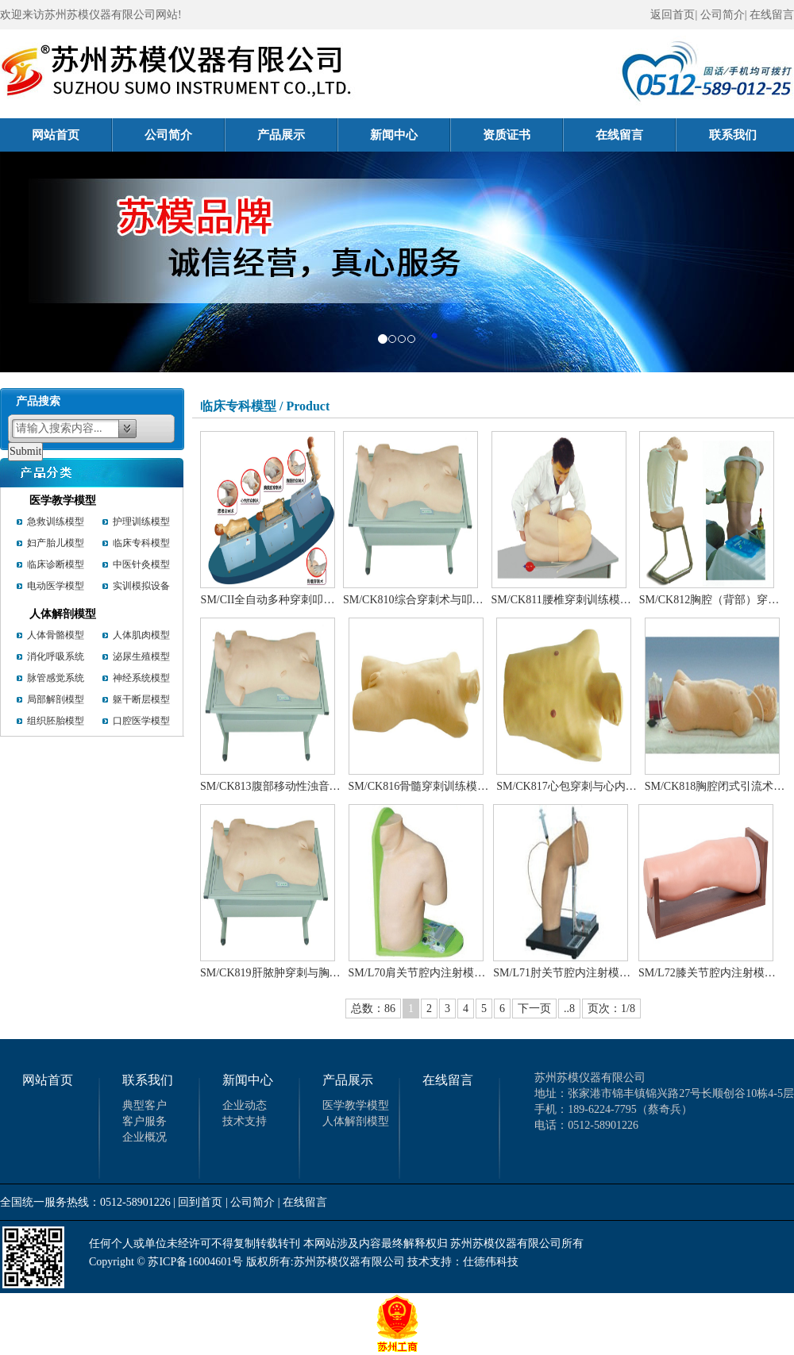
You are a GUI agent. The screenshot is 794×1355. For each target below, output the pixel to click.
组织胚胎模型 (55, 720)
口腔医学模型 (141, 720)
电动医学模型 (55, 585)
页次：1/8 (611, 1008)
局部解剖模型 (55, 699)
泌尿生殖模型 (141, 656)
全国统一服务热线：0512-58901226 (85, 1202)
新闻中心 (410, 135)
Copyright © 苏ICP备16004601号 (166, 1262)
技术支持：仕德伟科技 (462, 1262)
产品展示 (297, 135)
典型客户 (144, 1105)
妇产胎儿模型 (55, 543)
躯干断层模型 (141, 699)
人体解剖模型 (62, 614)
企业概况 (144, 1137)
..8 (569, 1008)
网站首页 (72, 135)
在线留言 (772, 15)
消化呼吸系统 (55, 656)
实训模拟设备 (141, 585)
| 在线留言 (302, 1202)
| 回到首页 (197, 1202)
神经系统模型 (141, 677)
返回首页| (673, 15)
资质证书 (523, 135)
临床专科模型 (141, 543)
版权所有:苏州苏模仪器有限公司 (325, 1262)
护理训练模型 (141, 521)
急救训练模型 (55, 521)
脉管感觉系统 (55, 677)
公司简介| (723, 15)
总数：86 (373, 1008)
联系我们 (733, 135)
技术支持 (244, 1121)
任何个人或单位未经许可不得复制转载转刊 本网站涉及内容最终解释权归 (268, 1243)
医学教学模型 (62, 500)
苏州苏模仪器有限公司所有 (517, 1243)
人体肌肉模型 (141, 635)
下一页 (534, 1008)
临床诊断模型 (55, 564)
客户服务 (144, 1121)
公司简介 (185, 135)
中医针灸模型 (141, 564)
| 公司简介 (250, 1202)
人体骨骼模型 (55, 635)
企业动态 (244, 1105)
